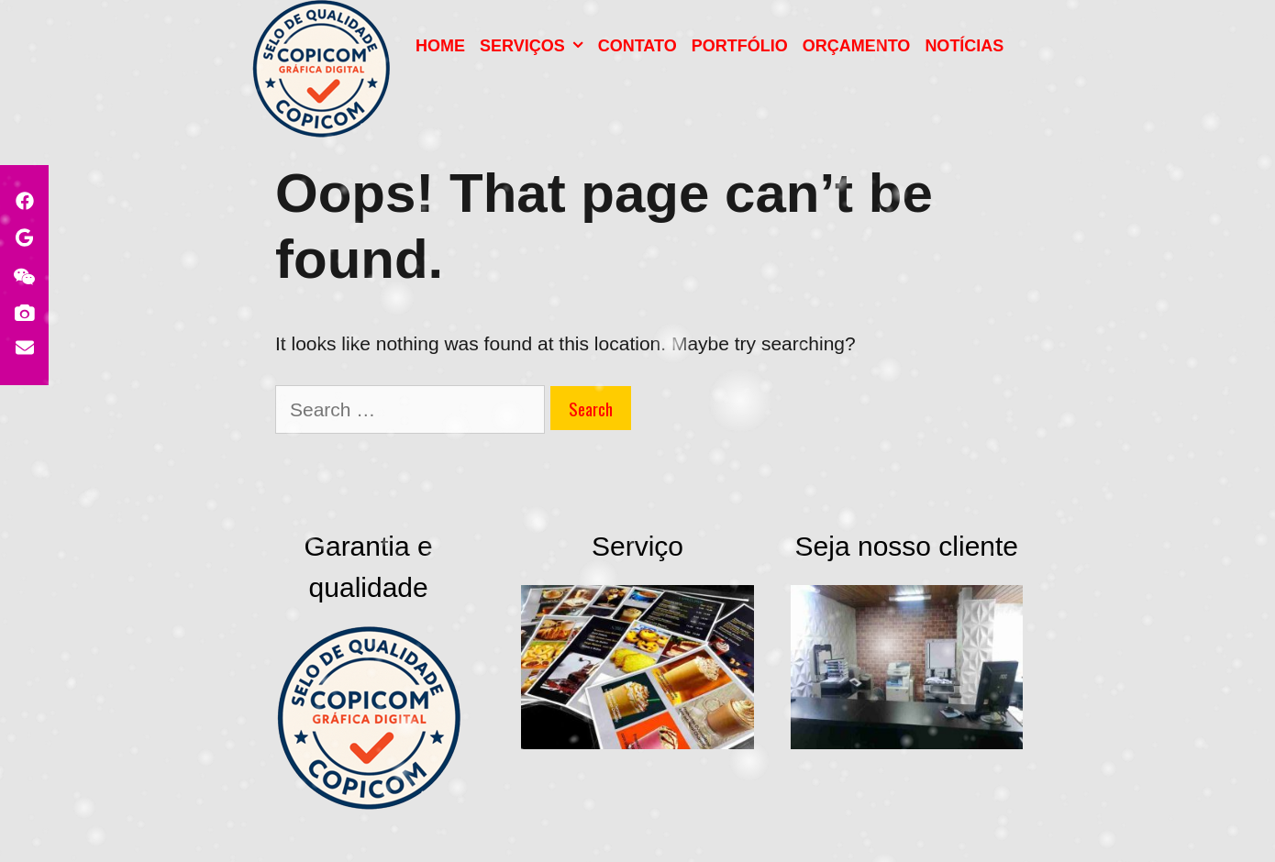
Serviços (535, 46)
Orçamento (857, 46)
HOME (440, 46)
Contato (637, 46)
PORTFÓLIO (740, 46)
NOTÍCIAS (964, 46)
